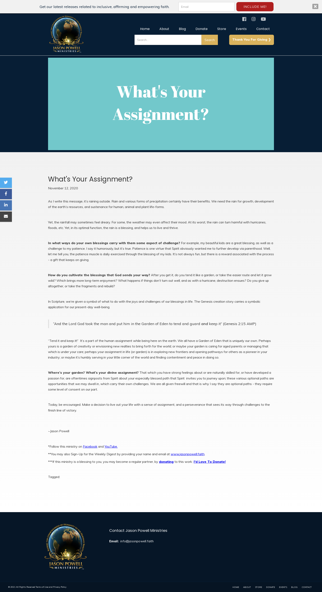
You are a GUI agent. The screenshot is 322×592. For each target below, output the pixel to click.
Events (241, 28)
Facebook (90, 446)
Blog (182, 28)
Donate (202, 28)
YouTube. (111, 446)
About (164, 28)
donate (270, 587)
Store (221, 28)
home (235, 587)
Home (145, 28)
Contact (263, 28)
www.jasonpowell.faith (188, 454)
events (283, 587)
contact (307, 587)
